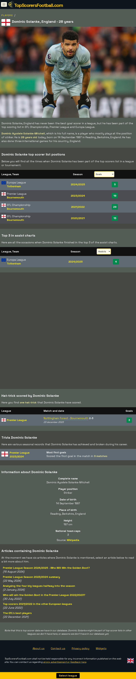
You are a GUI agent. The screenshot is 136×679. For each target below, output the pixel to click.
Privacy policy (80, 648)
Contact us (58, 648)
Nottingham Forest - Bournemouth (66, 418)
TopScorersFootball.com (38, 5)
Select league (68, 675)
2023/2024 (78, 195)
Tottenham (14, 186)
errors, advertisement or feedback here (64, 662)
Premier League (17, 420)
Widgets (101, 648)
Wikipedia (73, 540)
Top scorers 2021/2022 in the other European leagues (37, 604)
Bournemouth (15, 197)
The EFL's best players (17, 613)
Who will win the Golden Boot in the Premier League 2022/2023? (44, 595)
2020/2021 (78, 218)
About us (38, 648)
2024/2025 (78, 184)
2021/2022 (78, 207)
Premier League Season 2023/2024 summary (31, 577)
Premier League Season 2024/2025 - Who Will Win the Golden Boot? (46, 567)
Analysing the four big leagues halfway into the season (39, 586)
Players (7, 15)
